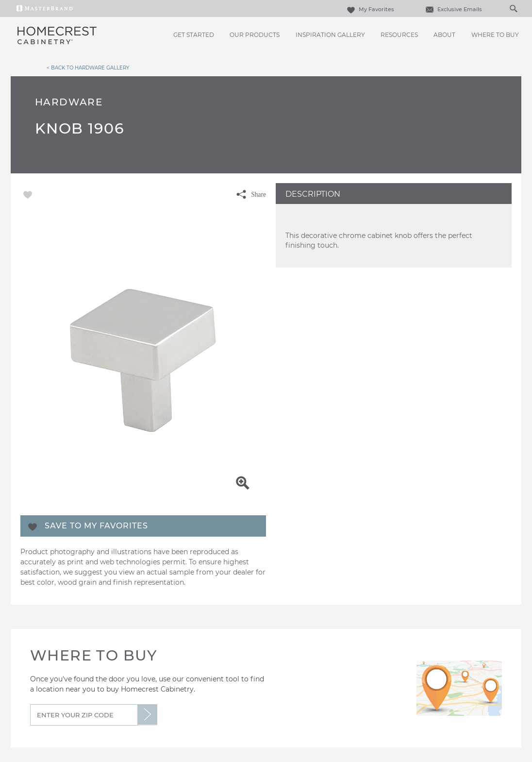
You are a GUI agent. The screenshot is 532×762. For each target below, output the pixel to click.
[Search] (503, 8)
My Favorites (369, 9)
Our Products (255, 34)
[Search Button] (513, 8)
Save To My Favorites (96, 525)
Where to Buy (495, 34)
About (444, 34)
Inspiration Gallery (330, 34)
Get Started (193, 34)
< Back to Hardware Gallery (88, 67)
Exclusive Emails (452, 9)
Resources (399, 34)
